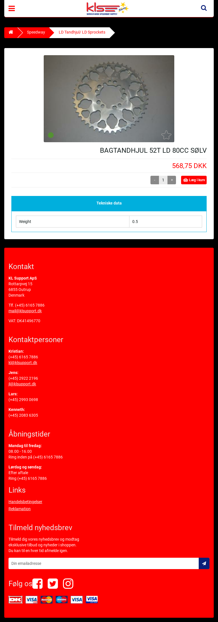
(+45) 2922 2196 (23, 378)
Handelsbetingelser (25, 501)
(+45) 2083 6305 (23, 415)
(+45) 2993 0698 (23, 399)
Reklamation (20, 509)
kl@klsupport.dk (23, 362)
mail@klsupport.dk (25, 311)
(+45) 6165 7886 (30, 305)
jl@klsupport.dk (22, 384)
